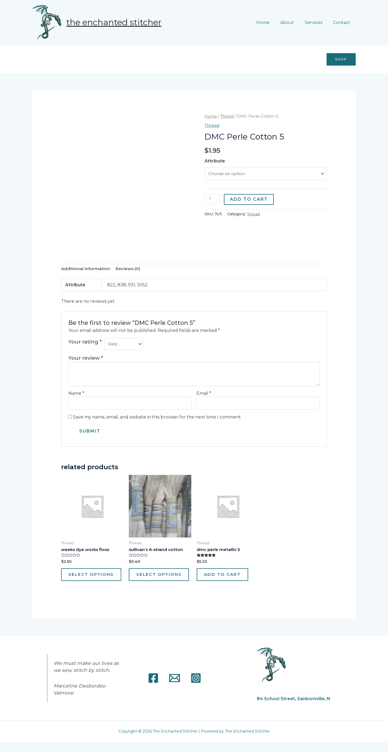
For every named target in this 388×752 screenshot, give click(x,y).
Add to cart (250, 199)
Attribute (215, 161)
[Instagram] (196, 688)
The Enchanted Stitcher (113, 22)
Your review (85, 358)
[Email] (174, 688)
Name (76, 394)
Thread (228, 116)
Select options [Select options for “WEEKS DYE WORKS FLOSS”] (85, 580)
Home (270, 22)
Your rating (85, 342)
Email (203, 394)
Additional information (86, 269)
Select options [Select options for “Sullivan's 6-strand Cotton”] (152, 580)
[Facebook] (153, 688)
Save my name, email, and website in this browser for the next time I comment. (157, 418)
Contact (342, 22)
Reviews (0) (129, 269)
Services (316, 22)
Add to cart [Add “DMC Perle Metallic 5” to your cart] (227, 577)
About (292, 22)
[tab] (86, 269)
